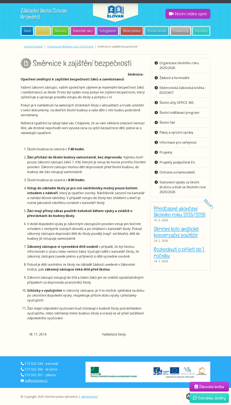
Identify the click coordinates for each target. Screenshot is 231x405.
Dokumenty (180, 30)
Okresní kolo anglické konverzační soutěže (176, 231)
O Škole (43, 30)
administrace (89, 397)
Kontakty (201, 30)
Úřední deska (157, 30)
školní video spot (188, 13)
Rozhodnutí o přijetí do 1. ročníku (179, 252)
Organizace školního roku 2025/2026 (70, 46)
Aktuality (60, 30)
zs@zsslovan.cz (36, 380)
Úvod (27, 30)
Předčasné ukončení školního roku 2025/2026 (179, 211)
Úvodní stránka (33, 46)
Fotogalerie (108, 30)
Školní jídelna (131, 30)
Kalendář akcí (83, 30)
